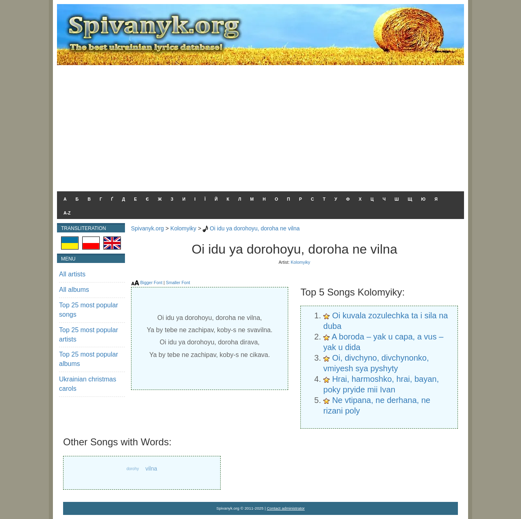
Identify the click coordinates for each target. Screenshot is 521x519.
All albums (74, 289)
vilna (151, 468)
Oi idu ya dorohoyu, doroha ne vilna (255, 228)
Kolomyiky (184, 228)
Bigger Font (151, 282)
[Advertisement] (260, 126)
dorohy (133, 468)
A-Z (67, 212)
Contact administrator (286, 508)
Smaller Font (178, 282)
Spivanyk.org (147, 228)
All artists (72, 274)
